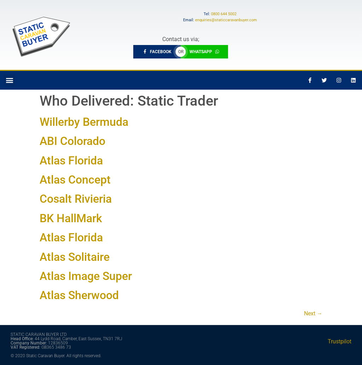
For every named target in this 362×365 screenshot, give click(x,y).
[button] (9, 80)
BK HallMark (71, 218)
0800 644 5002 (224, 14)
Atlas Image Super (86, 276)
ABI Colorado (72, 141)
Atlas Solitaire (75, 257)
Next (313, 313)
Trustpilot (339, 341)
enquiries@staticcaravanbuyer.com (226, 20)
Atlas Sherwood (79, 295)
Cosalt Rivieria (76, 199)
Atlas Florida (71, 160)
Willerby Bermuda (84, 122)
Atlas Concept (75, 179)
